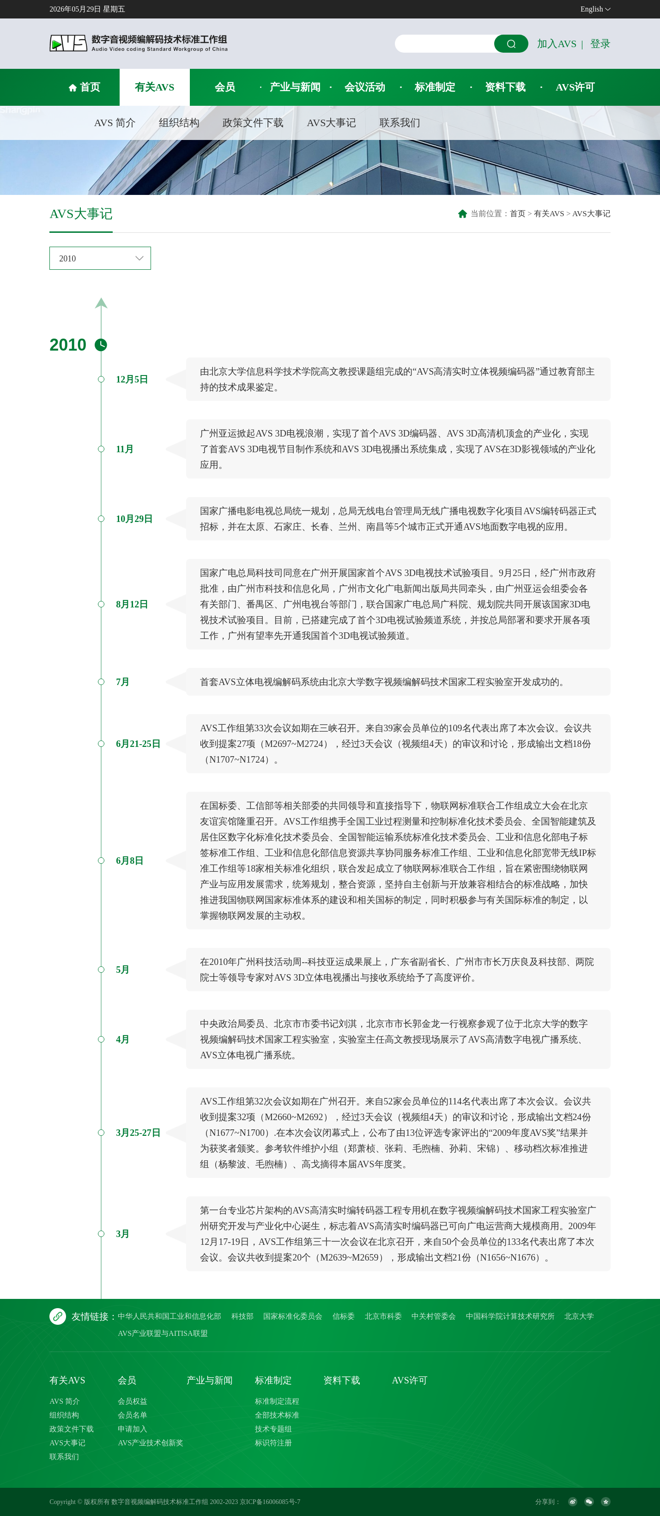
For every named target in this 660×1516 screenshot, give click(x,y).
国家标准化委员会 (292, 1316)
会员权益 (132, 1401)
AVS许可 (575, 87)
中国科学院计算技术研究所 (510, 1316)
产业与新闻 (295, 87)
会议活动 (365, 87)
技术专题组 (273, 1429)
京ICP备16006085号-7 (270, 1501)
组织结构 (179, 122)
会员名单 (132, 1415)
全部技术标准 (277, 1415)
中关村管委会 (434, 1316)
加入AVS (556, 43)
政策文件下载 (253, 122)
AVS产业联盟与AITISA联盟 (162, 1333)
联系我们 (400, 122)
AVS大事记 (331, 122)
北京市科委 (383, 1316)
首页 (90, 87)
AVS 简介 (115, 122)
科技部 (242, 1316)
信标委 (344, 1316)
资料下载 (505, 87)
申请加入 (132, 1429)
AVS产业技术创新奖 (150, 1443)
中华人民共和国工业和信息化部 (169, 1316)
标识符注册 (273, 1443)
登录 (600, 43)
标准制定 (435, 87)
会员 (225, 87)
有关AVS (154, 87)
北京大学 (579, 1316)
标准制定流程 (277, 1401)
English (592, 9)
